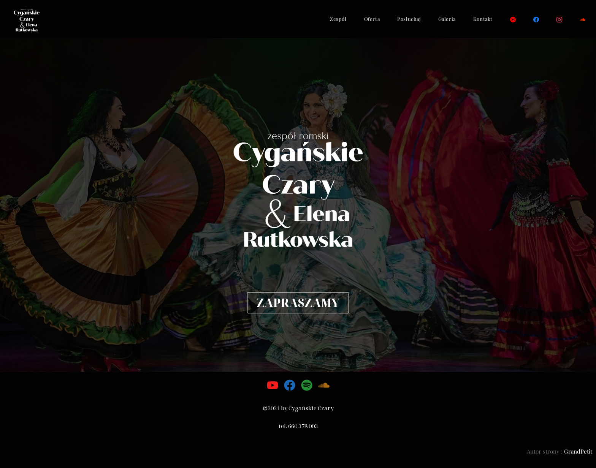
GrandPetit (578, 451)
